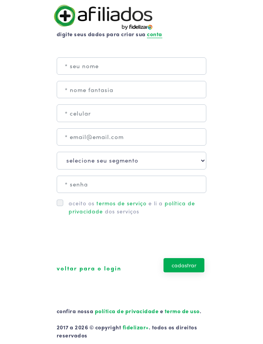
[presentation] (115, 241)
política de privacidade (126, 311)
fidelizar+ (136, 327)
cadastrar (184, 265)
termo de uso (182, 311)
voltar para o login (89, 268)
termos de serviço (121, 203)
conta (154, 34)
